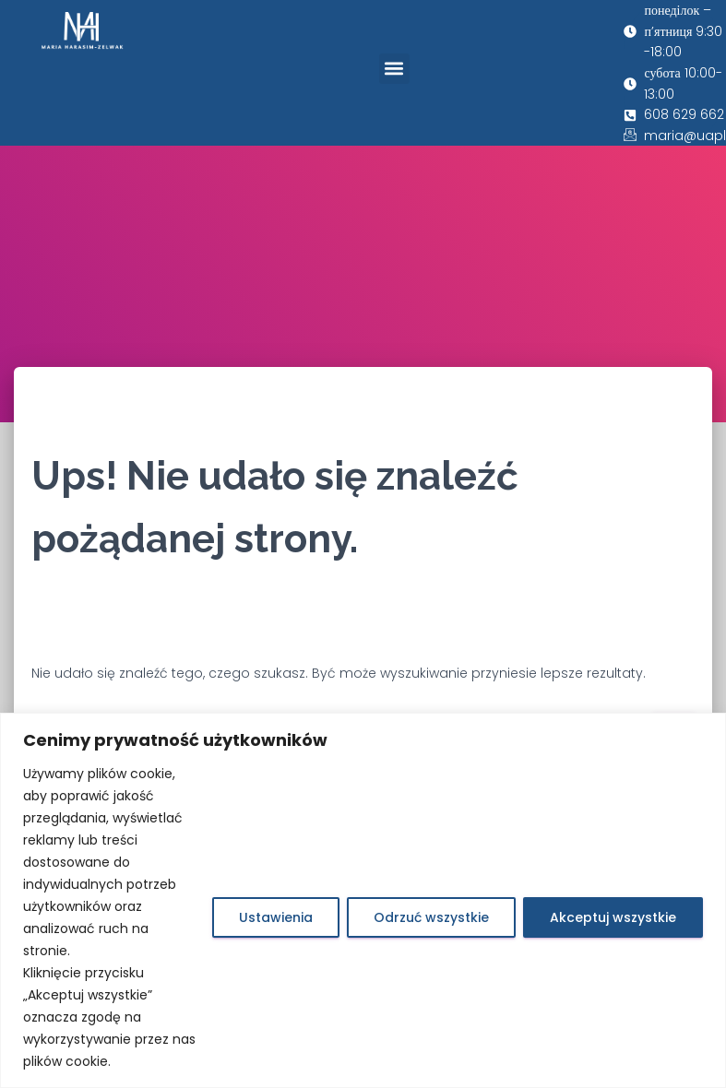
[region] (363, 900)
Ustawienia (276, 917)
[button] (394, 68)
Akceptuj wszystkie (613, 917)
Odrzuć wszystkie (431, 917)
